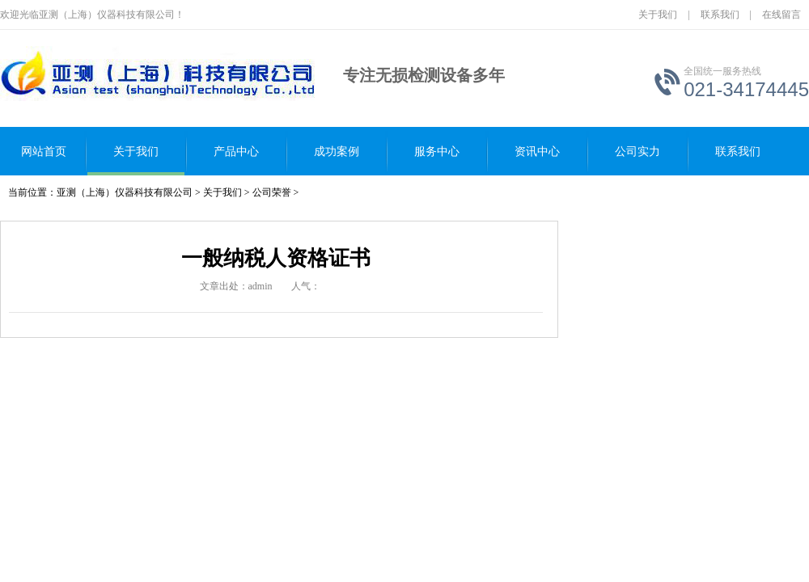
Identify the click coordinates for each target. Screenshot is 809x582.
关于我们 (657, 14)
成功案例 (336, 152)
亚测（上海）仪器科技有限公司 (125, 192)
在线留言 (781, 14)
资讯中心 (537, 152)
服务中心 (437, 152)
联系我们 (720, 14)
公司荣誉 (271, 192)
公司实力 (637, 152)
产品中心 (236, 152)
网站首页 (43, 152)
